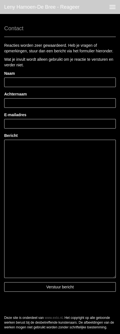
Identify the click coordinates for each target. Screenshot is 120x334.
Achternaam (15, 94)
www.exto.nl (54, 318)
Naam (9, 73)
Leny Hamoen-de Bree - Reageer (41, 7)
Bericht (11, 135)
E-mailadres (15, 115)
